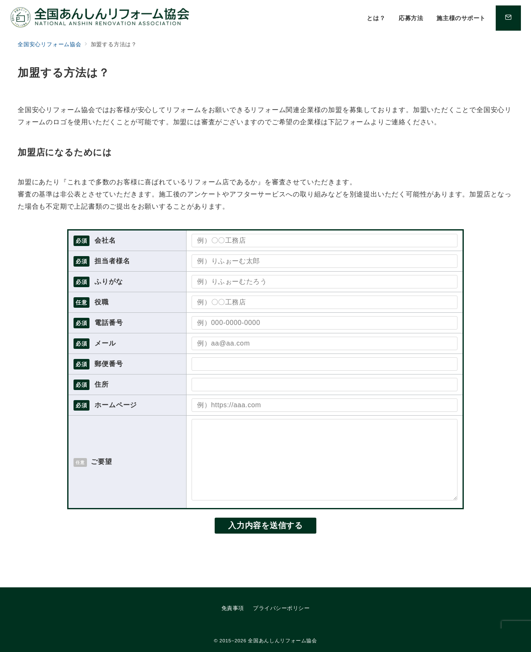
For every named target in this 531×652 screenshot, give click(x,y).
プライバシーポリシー (281, 608)
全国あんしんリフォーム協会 (282, 640)
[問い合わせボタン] (508, 18)
